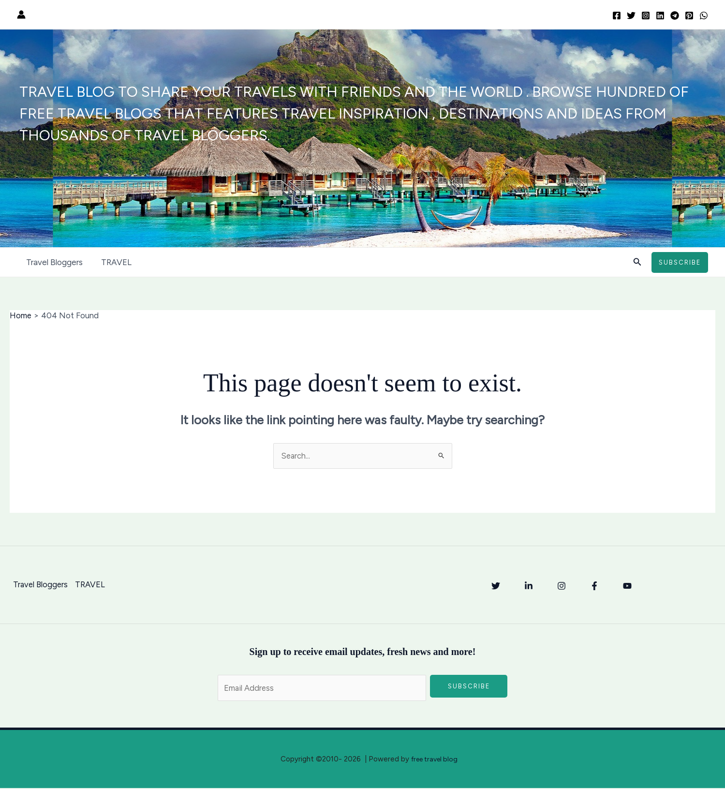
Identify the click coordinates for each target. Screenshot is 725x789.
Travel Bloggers (53, 262)
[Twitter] (631, 15)
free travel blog (434, 760)
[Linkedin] (660, 15)
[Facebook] (616, 15)
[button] (637, 262)
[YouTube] (627, 585)
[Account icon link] (21, 14)
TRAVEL (113, 262)
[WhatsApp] (703, 15)
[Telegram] (674, 15)
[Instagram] (645, 15)
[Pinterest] (689, 15)
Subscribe (469, 686)
